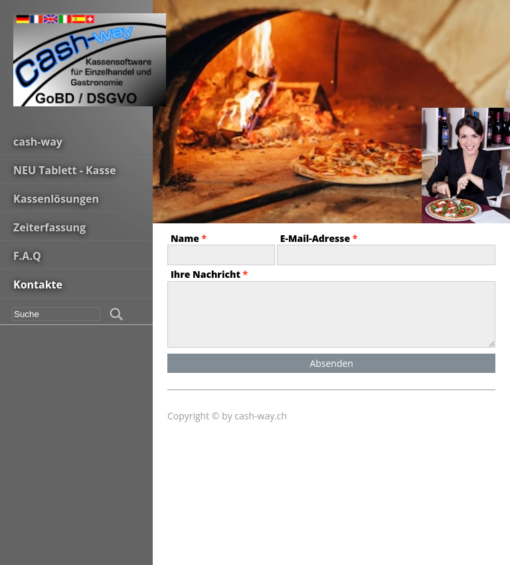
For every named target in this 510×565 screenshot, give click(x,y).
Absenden (331, 363)
